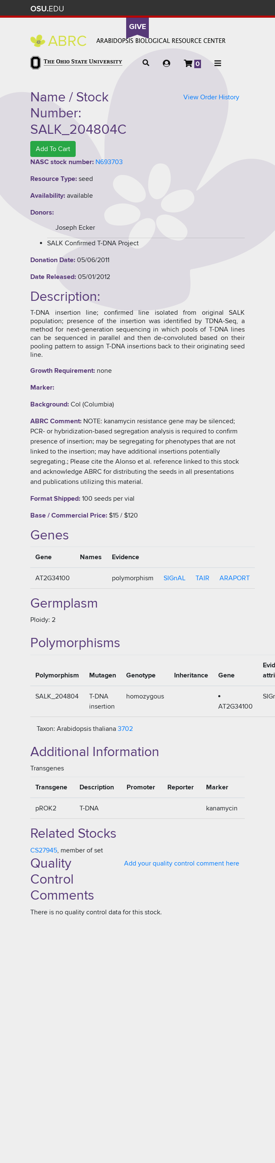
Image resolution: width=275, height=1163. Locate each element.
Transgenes (47, 768)
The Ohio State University (47, 8)
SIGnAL (174, 578)
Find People (211, 8)
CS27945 (43, 850)
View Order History (211, 97)
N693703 (109, 162)
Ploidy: (40, 620)
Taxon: (46, 729)
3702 (125, 729)
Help (174, 8)
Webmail (223, 8)
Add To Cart (53, 149)
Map (199, 8)
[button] (146, 63)
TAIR (202, 578)
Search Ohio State (236, 8)
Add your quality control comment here (181, 863)
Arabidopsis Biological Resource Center (128, 41)
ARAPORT (234, 578)
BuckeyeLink (186, 8)
